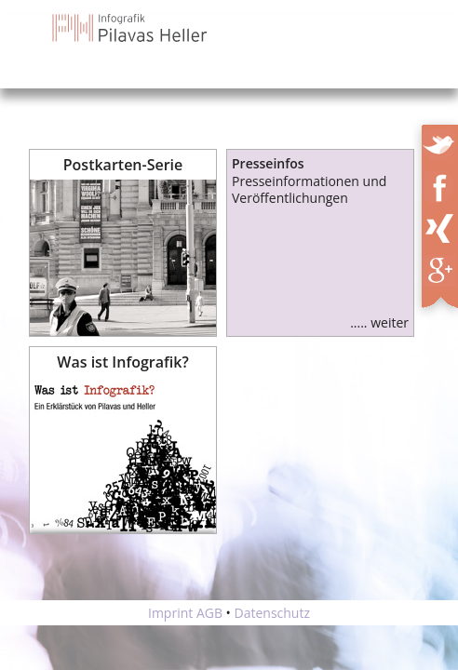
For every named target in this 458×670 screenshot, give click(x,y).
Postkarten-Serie (123, 164)
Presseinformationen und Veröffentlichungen (309, 189)
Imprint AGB (185, 613)
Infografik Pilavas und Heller (130, 28)
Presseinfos (268, 163)
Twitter (440, 141)
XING (445, 225)
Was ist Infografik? (122, 362)
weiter (389, 322)
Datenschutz (272, 613)
